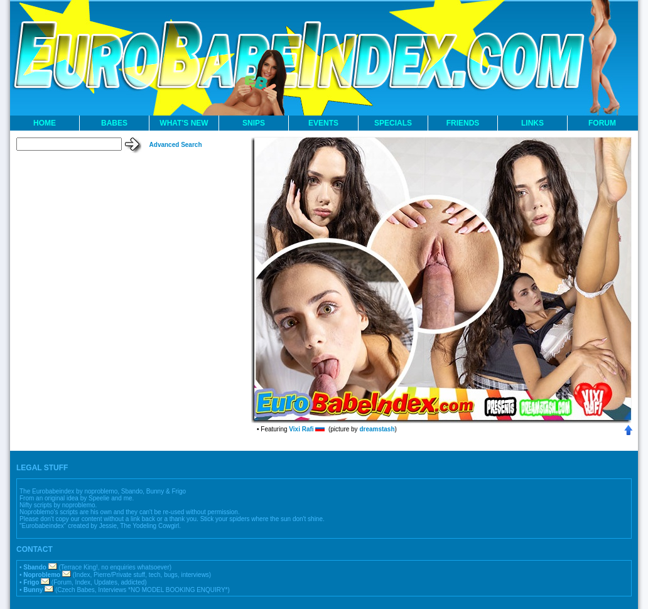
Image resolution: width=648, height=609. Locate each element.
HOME (44, 123)
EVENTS (323, 123)
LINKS (532, 123)
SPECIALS (393, 123)
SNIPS (253, 123)
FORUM (602, 123)
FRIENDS (463, 123)
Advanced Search (175, 144)
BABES (114, 123)
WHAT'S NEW (183, 123)
